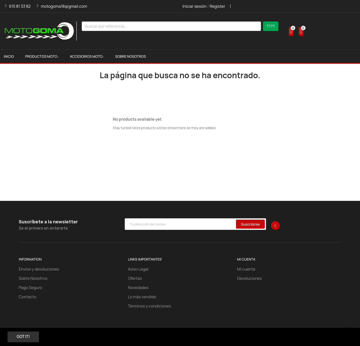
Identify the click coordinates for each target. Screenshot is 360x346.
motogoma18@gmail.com (64, 6)
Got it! (25, 337)
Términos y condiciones (149, 306)
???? (270, 26)
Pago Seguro (30, 287)
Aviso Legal (138, 269)
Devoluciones (249, 278)
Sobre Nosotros (33, 278)
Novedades (138, 287)
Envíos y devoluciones (39, 269)
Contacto (27, 297)
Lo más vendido (142, 297)
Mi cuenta (246, 269)
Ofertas (135, 278)
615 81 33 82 (19, 6)
